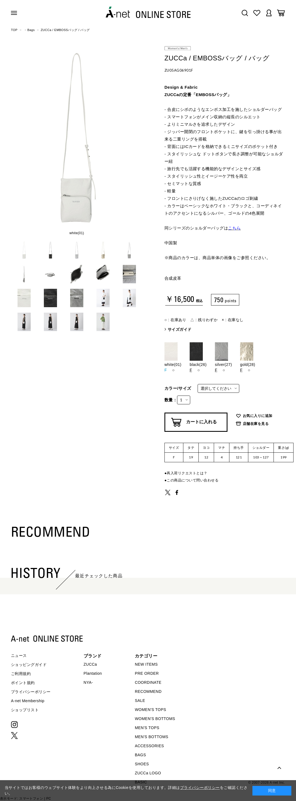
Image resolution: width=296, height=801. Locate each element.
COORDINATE (148, 682)
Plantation (93, 673)
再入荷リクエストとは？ (187, 473)
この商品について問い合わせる (192, 480)
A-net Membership (27, 701)
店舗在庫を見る (256, 424)
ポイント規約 (23, 682)
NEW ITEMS (146, 664)
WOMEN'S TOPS (150, 709)
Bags (31, 30)
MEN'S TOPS (147, 728)
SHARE (176, 492)
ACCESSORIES (149, 746)
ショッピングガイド (29, 664)
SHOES (142, 764)
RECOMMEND (148, 691)
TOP (14, 30)
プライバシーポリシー (31, 692)
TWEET (167, 492)
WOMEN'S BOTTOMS (155, 718)
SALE (140, 700)
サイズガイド (180, 329)
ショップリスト (25, 710)
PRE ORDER (147, 673)
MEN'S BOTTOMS (151, 737)
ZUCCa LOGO (148, 773)
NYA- (88, 682)
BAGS (140, 755)
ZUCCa (90, 664)
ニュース (19, 655)
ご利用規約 (21, 673)
